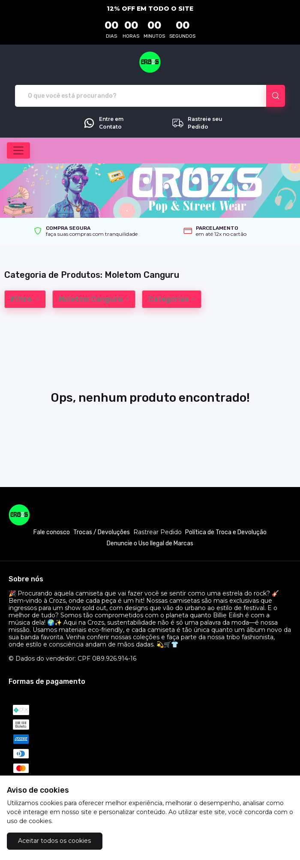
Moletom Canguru (91, 299)
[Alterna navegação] (18, 150)
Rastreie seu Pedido (196, 123)
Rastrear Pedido (157, 532)
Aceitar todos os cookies (54, 841)
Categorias (169, 299)
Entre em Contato (103, 123)
